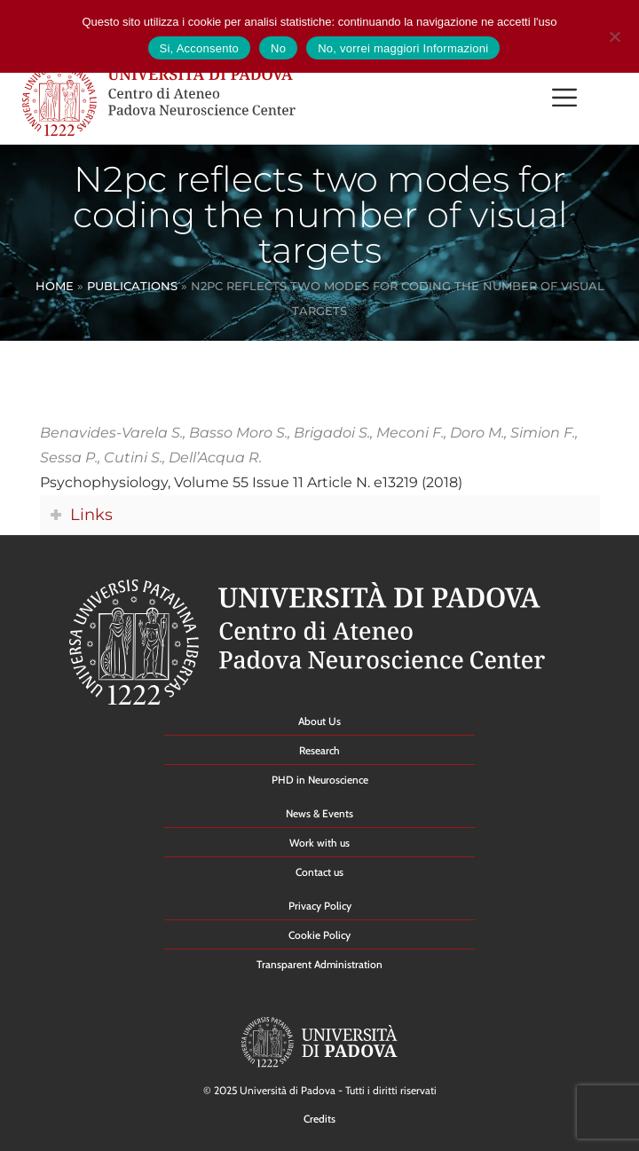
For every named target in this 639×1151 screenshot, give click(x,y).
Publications (132, 286)
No (278, 48)
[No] (614, 34)
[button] (564, 99)
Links (91, 514)
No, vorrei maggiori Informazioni (403, 48)
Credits (319, 1118)
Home (55, 286)
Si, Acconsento (200, 48)
